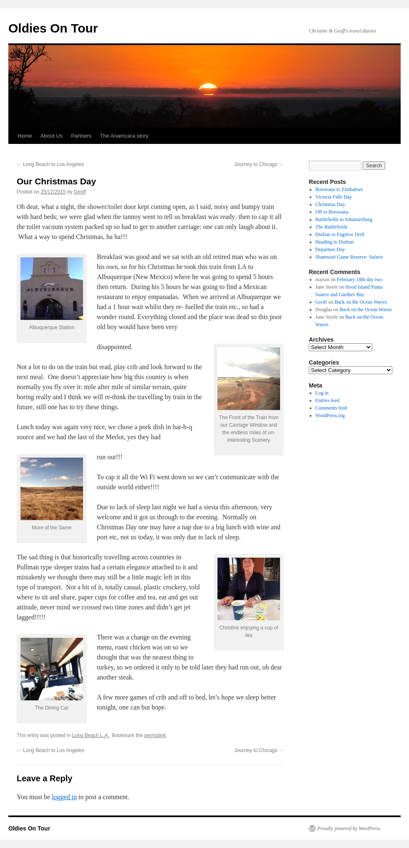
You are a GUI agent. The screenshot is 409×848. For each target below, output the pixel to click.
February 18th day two (359, 279)
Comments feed (331, 408)
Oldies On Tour (53, 28)
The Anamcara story (124, 136)
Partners (81, 136)
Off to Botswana (332, 212)
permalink (155, 735)
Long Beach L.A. (90, 735)
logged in (64, 796)
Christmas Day (331, 204)
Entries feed (328, 400)
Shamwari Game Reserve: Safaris (349, 257)
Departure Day (330, 249)
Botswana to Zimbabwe (339, 189)
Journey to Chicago (259, 164)
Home (25, 136)
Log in (322, 393)
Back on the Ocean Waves (360, 302)
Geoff (80, 192)
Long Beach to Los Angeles (50, 164)
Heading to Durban (335, 242)
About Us (51, 136)
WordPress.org (330, 415)
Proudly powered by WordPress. (349, 828)
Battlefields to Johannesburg (344, 219)
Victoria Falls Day (334, 197)
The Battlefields (332, 227)
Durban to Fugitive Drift (340, 234)
